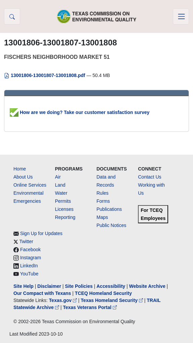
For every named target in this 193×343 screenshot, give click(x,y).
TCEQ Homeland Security (103, 293)
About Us (23, 177)
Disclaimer (49, 286)
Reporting (65, 217)
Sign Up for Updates (41, 233)
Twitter (26, 241)
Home (19, 169)
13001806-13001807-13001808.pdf (45, 75)
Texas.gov (63, 300)
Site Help (23, 286)
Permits (63, 201)
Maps (102, 217)
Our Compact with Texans (42, 293)
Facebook (30, 249)
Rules (103, 193)
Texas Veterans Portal (89, 307)
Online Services (29, 185)
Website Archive (147, 286)
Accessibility (111, 286)
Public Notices (112, 225)
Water (61, 193)
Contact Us (149, 177)
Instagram (30, 257)
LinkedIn (29, 265)
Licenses (64, 209)
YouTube (29, 273)
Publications (109, 209)
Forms (103, 201)
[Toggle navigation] (181, 16)
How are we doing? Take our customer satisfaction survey (79, 112)
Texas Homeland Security (112, 300)
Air (58, 177)
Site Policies (79, 286)
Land (60, 185)
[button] (12, 16)
